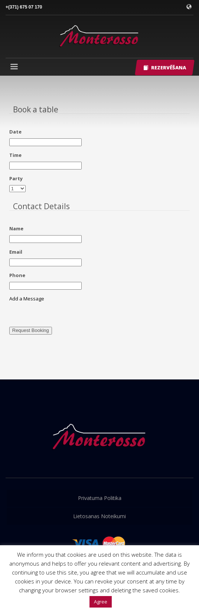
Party (16, 178)
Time (15, 155)
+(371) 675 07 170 (24, 7)
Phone (17, 275)
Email (15, 252)
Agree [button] (100, 601)
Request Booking (30, 330)
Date (15, 131)
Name (16, 228)
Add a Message (26, 298)
